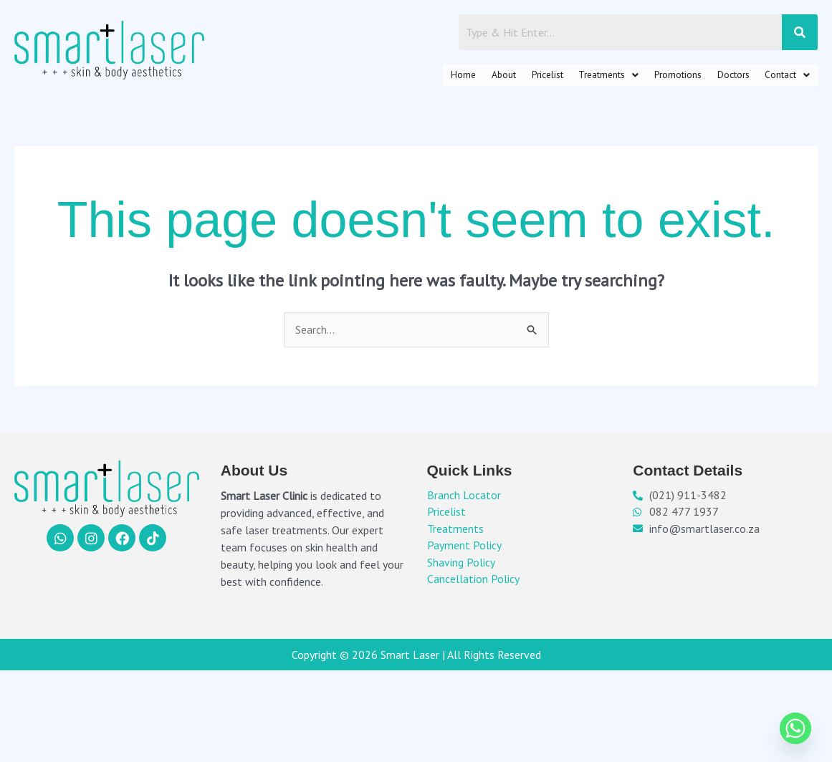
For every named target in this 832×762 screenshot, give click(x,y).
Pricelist (483, 77)
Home (376, 77)
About (427, 77)
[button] (559, 77)
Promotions (644, 77)
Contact (781, 77)
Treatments (559, 77)
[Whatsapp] (795, 728)
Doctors (713, 77)
